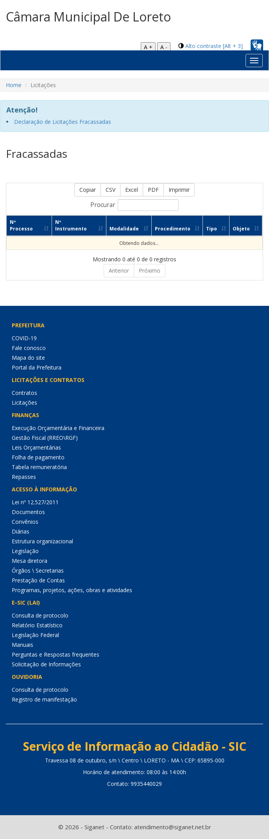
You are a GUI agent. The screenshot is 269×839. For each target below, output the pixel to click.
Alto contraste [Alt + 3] (214, 46)
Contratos (24, 392)
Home (14, 85)
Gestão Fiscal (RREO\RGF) (45, 437)
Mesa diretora (29, 560)
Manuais (22, 644)
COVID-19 (24, 338)
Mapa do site (28, 357)
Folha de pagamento (38, 457)
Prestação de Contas (38, 580)
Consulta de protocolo (40, 615)
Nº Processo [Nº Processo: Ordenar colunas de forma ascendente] (21, 225)
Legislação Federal (35, 635)
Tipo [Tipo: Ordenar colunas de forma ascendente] (208, 228)
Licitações (24, 402)
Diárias (20, 531)
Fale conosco (29, 348)
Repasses (24, 476)
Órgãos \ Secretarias (38, 570)
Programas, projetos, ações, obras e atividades (72, 590)
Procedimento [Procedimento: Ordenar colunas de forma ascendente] (167, 228)
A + (148, 47)
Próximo (149, 270)
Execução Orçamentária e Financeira (58, 428)
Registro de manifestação (44, 699)
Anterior (119, 270)
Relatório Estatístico (37, 625)
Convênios (25, 521)
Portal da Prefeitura (36, 367)
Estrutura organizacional (42, 541)
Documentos (28, 512)
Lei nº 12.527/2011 (35, 502)
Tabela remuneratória (39, 467)
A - (163, 47)
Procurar (134, 205)
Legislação (25, 551)
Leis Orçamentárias (36, 447)
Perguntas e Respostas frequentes (55, 654)
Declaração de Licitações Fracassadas (62, 121)
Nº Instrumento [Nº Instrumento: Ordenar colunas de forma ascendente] (66, 225)
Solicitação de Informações (46, 664)
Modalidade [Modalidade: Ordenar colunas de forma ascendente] (116, 228)
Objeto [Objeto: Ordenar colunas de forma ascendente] (239, 228)
